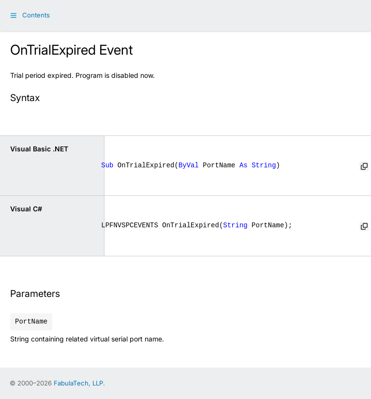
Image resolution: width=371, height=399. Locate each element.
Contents (36, 15)
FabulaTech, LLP (78, 383)
